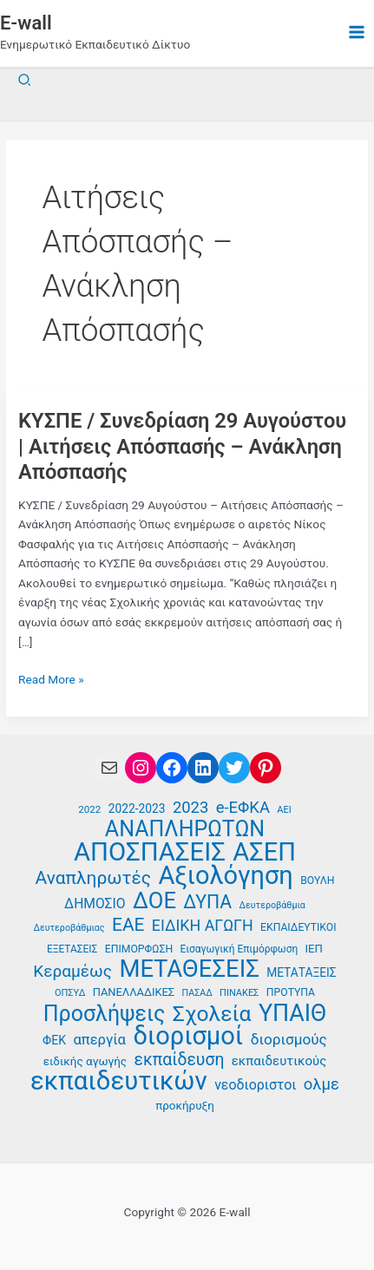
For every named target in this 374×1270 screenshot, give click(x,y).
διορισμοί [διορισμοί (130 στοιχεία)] (188, 1036)
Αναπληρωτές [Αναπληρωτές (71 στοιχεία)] (93, 878)
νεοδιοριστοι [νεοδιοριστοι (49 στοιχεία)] (255, 1085)
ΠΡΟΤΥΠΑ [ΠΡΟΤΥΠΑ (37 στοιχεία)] (290, 992)
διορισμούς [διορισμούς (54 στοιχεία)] (289, 1039)
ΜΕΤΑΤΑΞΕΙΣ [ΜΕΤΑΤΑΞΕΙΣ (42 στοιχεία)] (301, 972)
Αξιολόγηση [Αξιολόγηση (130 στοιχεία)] (225, 876)
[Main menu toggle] (357, 32)
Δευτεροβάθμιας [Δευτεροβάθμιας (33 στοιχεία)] (68, 927)
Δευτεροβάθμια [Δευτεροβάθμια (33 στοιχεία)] (272, 905)
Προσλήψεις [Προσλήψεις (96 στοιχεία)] (104, 1015)
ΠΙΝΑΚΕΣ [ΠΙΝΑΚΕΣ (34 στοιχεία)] (239, 992)
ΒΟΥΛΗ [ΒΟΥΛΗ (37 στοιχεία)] (317, 880)
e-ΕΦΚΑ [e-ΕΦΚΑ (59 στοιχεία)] (243, 807)
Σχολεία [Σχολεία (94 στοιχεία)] (212, 1015)
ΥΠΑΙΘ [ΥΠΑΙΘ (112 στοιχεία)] (292, 1014)
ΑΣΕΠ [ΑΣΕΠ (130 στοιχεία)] (264, 852)
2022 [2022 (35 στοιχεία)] (89, 809)
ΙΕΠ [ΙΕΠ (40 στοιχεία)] (314, 948)
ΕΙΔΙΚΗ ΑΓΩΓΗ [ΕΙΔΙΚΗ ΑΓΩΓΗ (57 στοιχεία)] (202, 925)
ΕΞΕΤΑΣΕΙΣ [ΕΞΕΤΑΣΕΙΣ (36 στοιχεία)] (72, 949)
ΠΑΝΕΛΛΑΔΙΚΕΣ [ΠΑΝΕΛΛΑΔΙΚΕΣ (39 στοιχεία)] (133, 991)
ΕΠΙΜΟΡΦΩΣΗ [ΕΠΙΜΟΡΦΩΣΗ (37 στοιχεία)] (139, 949)
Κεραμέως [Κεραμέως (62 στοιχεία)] (72, 971)
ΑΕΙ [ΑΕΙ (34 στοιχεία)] (284, 809)
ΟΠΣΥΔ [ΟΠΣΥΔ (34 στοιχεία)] (70, 992)
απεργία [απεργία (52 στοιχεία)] (99, 1039)
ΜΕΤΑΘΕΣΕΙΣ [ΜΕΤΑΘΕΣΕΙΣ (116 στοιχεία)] (189, 969)
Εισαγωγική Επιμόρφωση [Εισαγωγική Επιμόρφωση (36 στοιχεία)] (239, 949)
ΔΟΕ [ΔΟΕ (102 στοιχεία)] (154, 901)
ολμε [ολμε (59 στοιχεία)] (321, 1084)
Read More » (51, 680)
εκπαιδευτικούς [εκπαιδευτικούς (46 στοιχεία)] (279, 1061)
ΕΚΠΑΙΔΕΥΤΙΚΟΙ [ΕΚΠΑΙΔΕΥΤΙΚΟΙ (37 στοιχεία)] (298, 927)
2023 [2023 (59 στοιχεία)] (190, 807)
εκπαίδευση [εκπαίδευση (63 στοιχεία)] (179, 1060)
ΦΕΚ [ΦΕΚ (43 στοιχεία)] (54, 1040)
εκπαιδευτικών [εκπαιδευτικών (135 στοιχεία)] (118, 1081)
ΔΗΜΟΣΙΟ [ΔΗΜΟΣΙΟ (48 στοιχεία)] (94, 903)
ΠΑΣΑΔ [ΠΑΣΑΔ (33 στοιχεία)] (197, 992)
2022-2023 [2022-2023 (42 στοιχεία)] (137, 808)
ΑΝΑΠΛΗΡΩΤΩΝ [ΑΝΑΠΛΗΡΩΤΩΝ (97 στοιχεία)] (185, 830)
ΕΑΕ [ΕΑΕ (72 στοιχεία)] (128, 925)
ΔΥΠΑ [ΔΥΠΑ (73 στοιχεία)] (207, 903)
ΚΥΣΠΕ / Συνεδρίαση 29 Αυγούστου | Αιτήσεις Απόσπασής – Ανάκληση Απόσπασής (182, 446)
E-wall (26, 23)
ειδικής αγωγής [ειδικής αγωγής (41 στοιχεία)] (85, 1061)
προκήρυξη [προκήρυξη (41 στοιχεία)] (184, 1105)
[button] (25, 80)
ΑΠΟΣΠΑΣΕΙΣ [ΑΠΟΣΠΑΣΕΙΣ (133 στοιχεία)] (150, 852)
